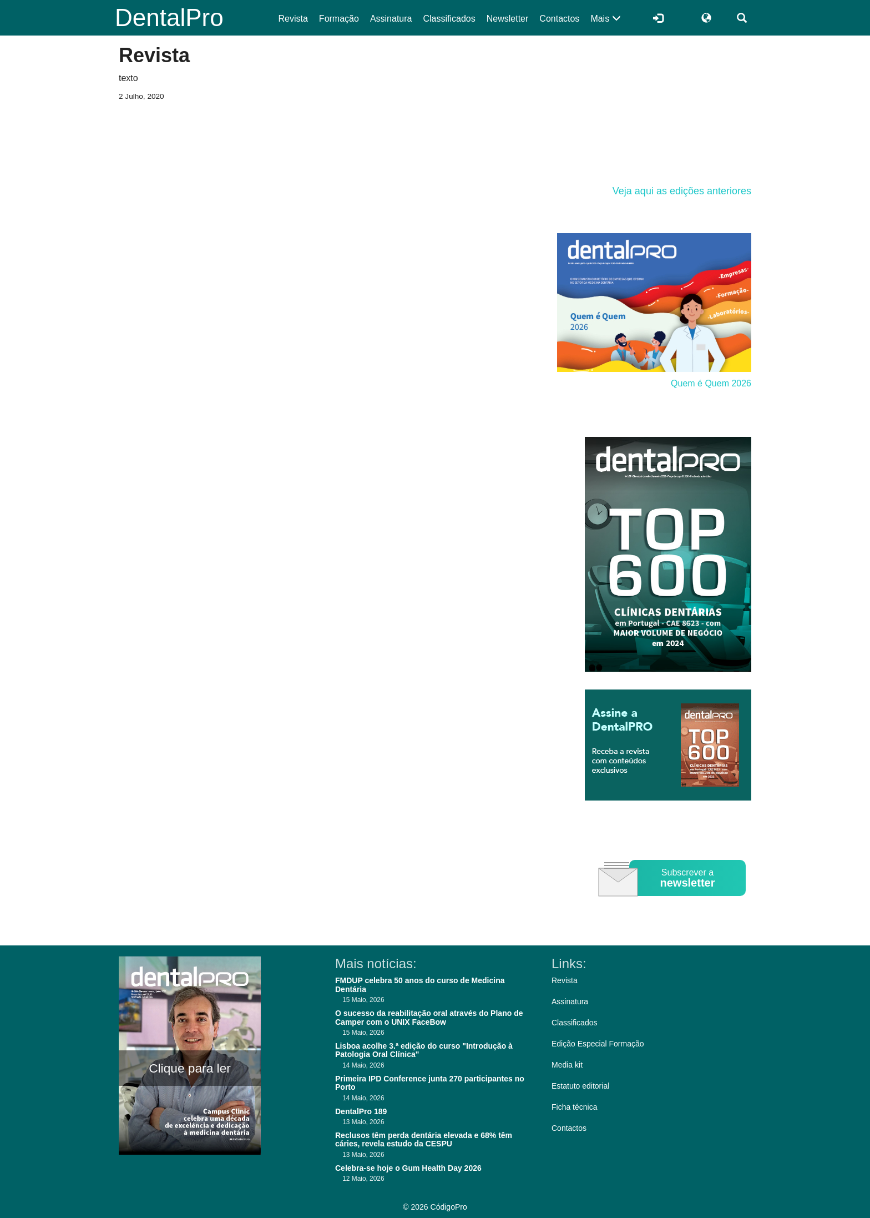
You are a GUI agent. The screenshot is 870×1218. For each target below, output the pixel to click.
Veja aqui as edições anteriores (682, 191)
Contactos (559, 18)
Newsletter (508, 18)
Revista (293, 18)
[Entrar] (658, 18)
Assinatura (391, 18)
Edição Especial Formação (598, 1043)
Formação (339, 18)
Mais (605, 18)
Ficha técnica (574, 1107)
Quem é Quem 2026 (711, 383)
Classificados (449, 18)
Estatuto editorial (580, 1085)
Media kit (567, 1064)
